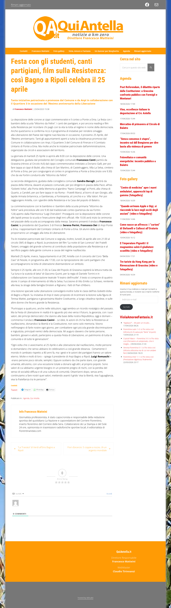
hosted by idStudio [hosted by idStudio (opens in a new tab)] (85, 597)
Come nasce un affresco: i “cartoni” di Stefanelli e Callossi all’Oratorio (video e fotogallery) (139, 235)
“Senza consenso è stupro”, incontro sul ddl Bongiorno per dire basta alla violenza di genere (139, 146)
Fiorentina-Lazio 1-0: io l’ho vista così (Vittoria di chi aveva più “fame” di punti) (139, 338)
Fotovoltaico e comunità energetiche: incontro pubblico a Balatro (139, 164)
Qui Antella (34, 403)
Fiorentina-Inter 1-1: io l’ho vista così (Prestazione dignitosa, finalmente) (138, 365)
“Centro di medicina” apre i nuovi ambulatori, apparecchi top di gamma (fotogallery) (139, 194)
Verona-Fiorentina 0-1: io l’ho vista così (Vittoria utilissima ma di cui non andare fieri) (139, 358)
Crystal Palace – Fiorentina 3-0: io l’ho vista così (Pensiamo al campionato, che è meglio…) (140, 349)
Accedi (109, 498)
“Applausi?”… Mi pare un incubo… (136, 330)
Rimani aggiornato (21, 4)
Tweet (14, 394)
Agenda (26, 403)
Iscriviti (126, 314)
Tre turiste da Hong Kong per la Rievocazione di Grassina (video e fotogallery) (140, 272)
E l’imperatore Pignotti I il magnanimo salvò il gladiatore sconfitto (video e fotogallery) (138, 254)
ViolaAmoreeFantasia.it (137, 324)
